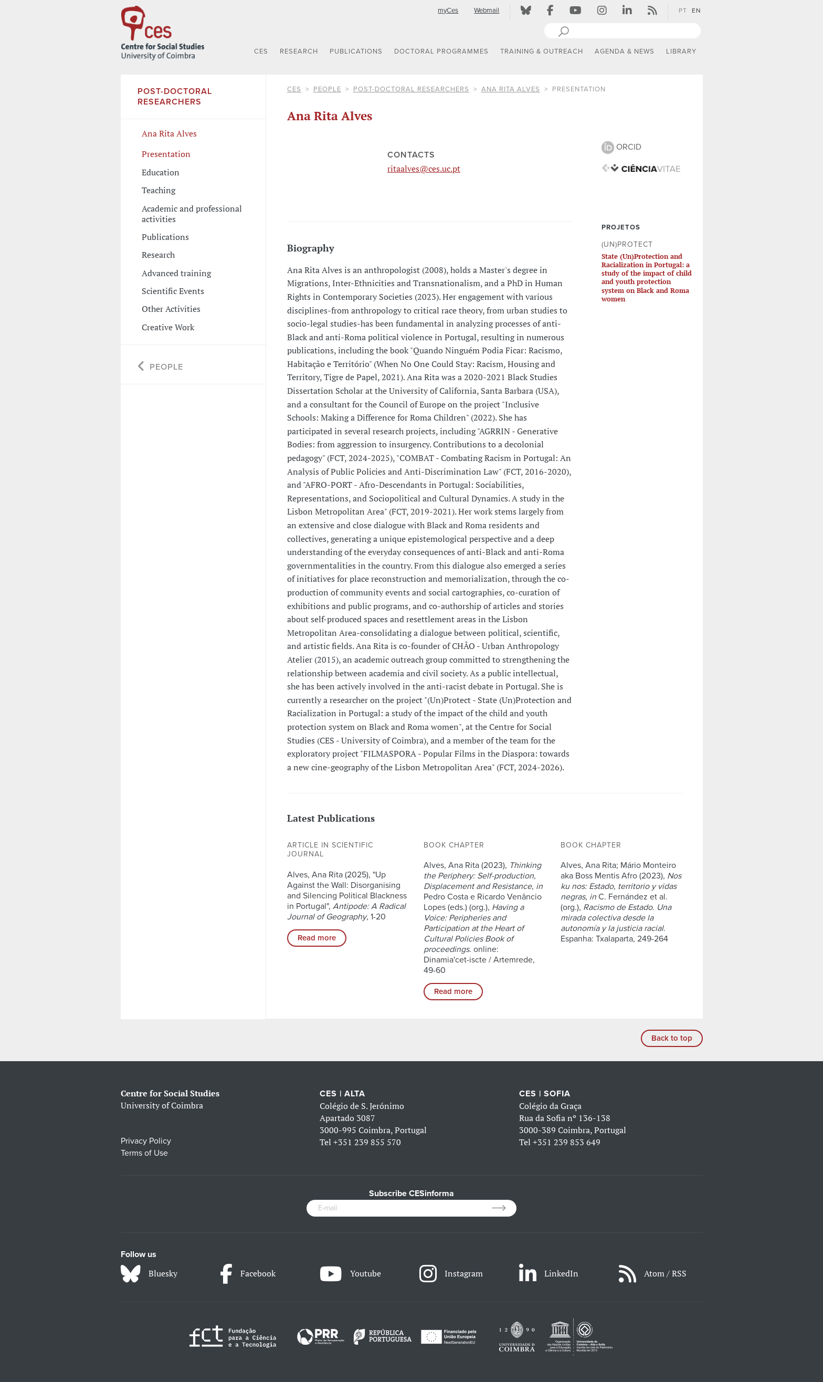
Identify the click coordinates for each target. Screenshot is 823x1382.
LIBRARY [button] (681, 51)
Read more (317, 938)
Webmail (486, 10)
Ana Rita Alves (510, 89)
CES (294, 89)
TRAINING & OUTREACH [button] (541, 51)
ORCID (621, 147)
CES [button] (261, 51)
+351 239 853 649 (566, 1142)
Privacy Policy (146, 1141)
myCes (448, 10)
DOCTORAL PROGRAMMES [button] (441, 51)
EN (696, 10)
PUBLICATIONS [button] (356, 51)
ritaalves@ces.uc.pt (423, 168)
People (327, 89)
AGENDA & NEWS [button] (625, 51)
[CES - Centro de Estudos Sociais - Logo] (163, 31)
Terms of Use (144, 1153)
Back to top (671, 1038)
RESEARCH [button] (299, 51)
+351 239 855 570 (367, 1142)
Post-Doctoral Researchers (411, 89)
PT (683, 10)
